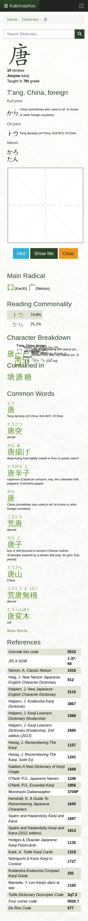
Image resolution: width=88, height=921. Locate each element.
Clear (68, 253)
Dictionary (30, 19)
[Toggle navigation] (81, 6)
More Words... (19, 631)
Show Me (44, 253)
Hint (21, 253)
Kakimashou (20, 5)
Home (12, 19)
